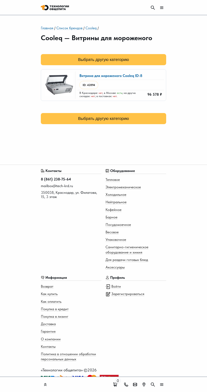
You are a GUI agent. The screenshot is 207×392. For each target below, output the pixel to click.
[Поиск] (152, 7)
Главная (47, 28)
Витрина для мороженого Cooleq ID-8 (110, 75)
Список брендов (69, 28)
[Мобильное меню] (161, 7)
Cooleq (91, 28)
